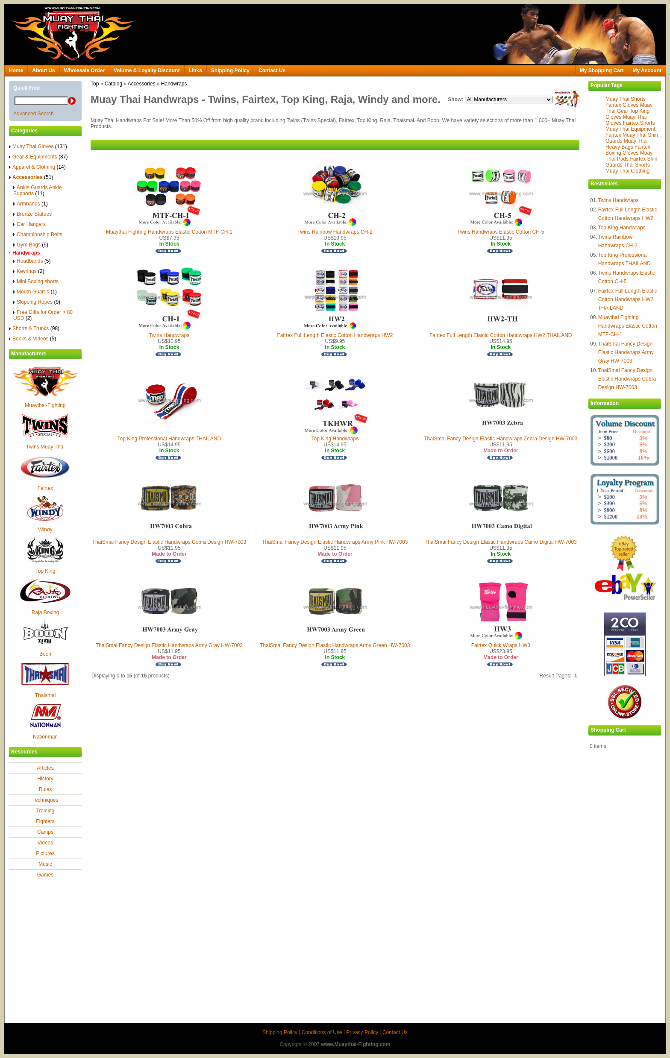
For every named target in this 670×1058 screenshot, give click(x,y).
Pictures (45, 853)
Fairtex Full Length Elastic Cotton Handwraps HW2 (335, 335)
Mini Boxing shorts (36, 281)
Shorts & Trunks (34, 328)
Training (45, 811)
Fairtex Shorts (639, 123)
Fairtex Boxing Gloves (627, 150)
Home (16, 70)
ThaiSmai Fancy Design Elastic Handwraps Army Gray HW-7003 (626, 352)
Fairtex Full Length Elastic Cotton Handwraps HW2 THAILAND (627, 299)
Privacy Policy (362, 1032)
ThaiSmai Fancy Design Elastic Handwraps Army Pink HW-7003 (335, 542)
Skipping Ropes (36, 302)
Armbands (30, 204)
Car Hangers (29, 224)
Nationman (45, 737)
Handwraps (174, 84)
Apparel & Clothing (37, 167)
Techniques (45, 800)
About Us (43, 70)
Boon (45, 654)
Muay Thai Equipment (630, 129)
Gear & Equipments (38, 157)
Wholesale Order (84, 70)
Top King (45, 571)
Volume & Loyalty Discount (146, 70)
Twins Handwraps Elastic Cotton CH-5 (500, 232)
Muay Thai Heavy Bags (626, 144)
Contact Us (272, 70)
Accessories (142, 84)
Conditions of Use (322, 1032)
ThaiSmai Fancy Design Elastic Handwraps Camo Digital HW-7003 (501, 542)
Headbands (31, 261)
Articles (45, 768)
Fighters (45, 821)
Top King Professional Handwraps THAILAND (169, 439)
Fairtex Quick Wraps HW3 (500, 645)
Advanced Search (33, 114)
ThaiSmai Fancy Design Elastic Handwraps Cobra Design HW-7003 (627, 378)
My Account (646, 70)
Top (95, 84)
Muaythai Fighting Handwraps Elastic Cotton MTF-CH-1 (627, 325)
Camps (45, 832)
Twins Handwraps (618, 200)
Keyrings (28, 271)
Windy (45, 530)
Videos (45, 843)
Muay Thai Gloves (38, 146)
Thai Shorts (636, 165)
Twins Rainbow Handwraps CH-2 (335, 232)
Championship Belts (37, 234)
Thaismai (45, 695)
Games (45, 875)
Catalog (113, 84)
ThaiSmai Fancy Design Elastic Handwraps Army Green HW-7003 (335, 645)
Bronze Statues (32, 214)
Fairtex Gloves (621, 105)
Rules (45, 789)
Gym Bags (30, 245)
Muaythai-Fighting (45, 405)
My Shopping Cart (602, 70)
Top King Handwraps (622, 228)
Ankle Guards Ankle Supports (37, 190)
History (45, 779)
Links (195, 70)
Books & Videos (32, 339)
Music (45, 864)
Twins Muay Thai (45, 447)
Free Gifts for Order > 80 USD (43, 315)
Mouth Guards (35, 292)
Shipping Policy (230, 70)
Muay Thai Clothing (627, 171)
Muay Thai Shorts (625, 99)
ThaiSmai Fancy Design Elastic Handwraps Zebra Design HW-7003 (500, 439)
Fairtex (45, 488)
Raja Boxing (45, 612)
